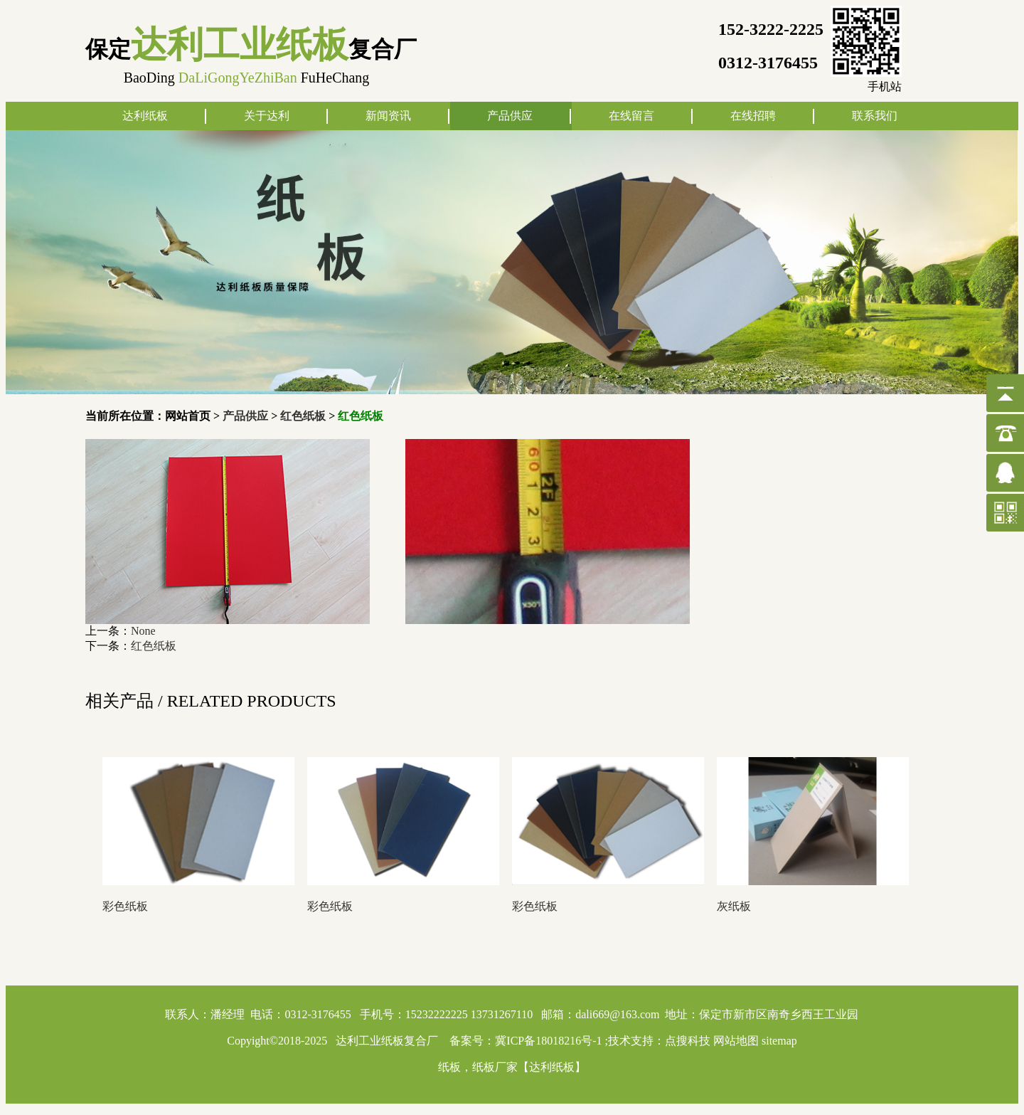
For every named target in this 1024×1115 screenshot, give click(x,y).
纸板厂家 (495, 1067)
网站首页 (187, 416)
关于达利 (266, 116)
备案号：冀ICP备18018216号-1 (525, 1041)
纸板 (449, 1067)
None (143, 631)
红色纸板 (303, 416)
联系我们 (874, 116)
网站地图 (736, 1041)
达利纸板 (145, 116)
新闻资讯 (388, 116)
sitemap (779, 1041)
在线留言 (631, 116)
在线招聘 (753, 116)
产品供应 (510, 116)
